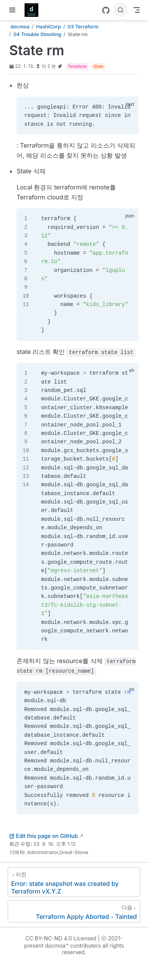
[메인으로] (34, 10)
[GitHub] (106, 10)
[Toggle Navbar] (136, 10)
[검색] (120, 10)
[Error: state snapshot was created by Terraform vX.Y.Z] (74, 882)
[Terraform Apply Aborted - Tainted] (74, 911)
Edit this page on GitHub (43, 836)
